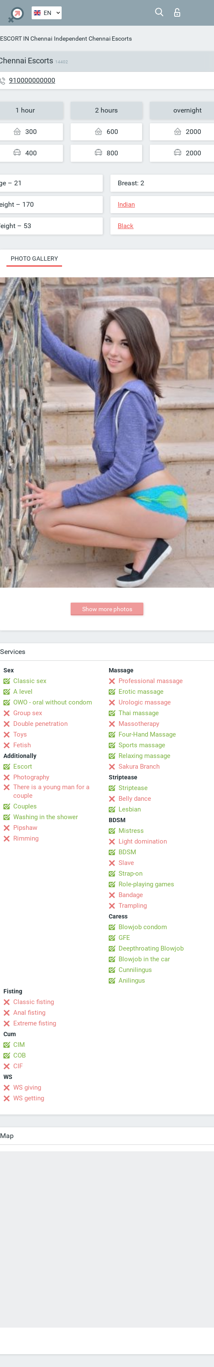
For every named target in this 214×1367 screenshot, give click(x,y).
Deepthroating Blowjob (151, 948)
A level (23, 691)
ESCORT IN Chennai (26, 38)
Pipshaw (25, 828)
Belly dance (135, 798)
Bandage (131, 895)
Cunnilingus (135, 970)
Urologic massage (145, 702)
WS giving (27, 1087)
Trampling (133, 905)
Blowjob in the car (144, 959)
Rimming (26, 838)
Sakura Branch (139, 766)
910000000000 (32, 80)
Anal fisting (29, 1012)
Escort (22, 766)
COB (19, 1055)
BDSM (127, 852)
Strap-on (131, 873)
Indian (126, 204)
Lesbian (130, 809)
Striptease (133, 788)
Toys (20, 734)
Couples (25, 806)
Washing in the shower (45, 817)
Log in (177, 12)
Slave (126, 863)
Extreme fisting (34, 1023)
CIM (19, 1045)
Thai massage (139, 713)
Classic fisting (33, 1002)
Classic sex (29, 681)
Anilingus (132, 980)
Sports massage (142, 745)
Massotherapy (139, 724)
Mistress (131, 831)
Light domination (143, 841)
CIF (18, 1066)
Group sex (27, 713)
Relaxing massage (144, 756)
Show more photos (107, 609)
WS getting (28, 1098)
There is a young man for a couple (51, 791)
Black (126, 226)
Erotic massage (141, 691)
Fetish (22, 745)
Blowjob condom (143, 927)
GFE (124, 938)
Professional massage (151, 681)
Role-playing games (146, 884)
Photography (31, 777)
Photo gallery (34, 258)
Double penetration (40, 724)
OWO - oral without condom (52, 702)
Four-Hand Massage (147, 734)
